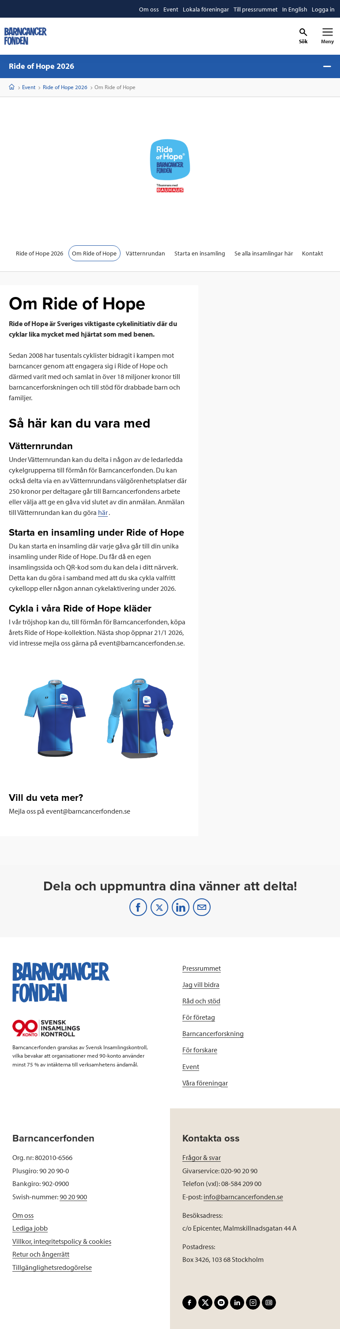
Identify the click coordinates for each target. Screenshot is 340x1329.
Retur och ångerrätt (40, 1254)
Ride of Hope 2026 (170, 66)
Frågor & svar (201, 1157)
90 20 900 (73, 1196)
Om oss (23, 1215)
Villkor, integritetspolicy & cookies (61, 1241)
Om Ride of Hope (94, 253)
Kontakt (313, 253)
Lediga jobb (30, 1228)
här (103, 512)
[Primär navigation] (327, 36)
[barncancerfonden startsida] (26, 36)
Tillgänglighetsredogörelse (52, 1267)
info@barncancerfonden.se (243, 1196)
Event (28, 86)
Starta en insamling (199, 253)
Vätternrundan (145, 253)
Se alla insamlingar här (263, 253)
